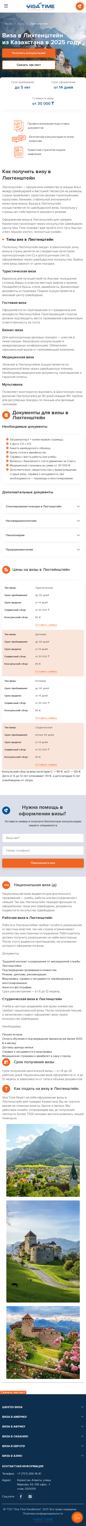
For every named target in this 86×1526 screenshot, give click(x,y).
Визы (21, 24)
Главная (7, 24)
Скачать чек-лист (29, 65)
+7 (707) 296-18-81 (29, 1473)
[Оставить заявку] (77, 1517)
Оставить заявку (46, 625)
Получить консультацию (29, 53)
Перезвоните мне (43, 863)
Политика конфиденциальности (43, 1514)
